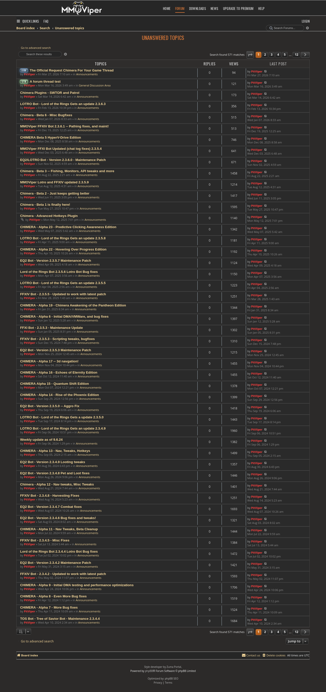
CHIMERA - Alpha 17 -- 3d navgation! (49, 361)
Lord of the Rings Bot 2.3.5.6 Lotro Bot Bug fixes (59, 272)
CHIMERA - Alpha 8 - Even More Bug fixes (53, 596)
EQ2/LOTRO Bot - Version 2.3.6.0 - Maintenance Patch (63, 160)
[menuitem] (46, 21)
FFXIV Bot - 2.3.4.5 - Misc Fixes (44, 540)
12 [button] (296, 54)
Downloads (197, 8)
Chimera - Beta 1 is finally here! (45, 205)
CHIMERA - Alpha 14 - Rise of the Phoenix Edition (59, 395)
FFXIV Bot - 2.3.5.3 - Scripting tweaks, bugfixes (57, 339)
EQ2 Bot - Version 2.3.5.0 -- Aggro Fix (49, 406)
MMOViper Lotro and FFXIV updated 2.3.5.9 (54, 182)
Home (167, 8)
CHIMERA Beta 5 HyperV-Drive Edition (50, 137)
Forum (180, 8)
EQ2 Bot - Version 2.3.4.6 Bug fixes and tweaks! (58, 518)
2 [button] (265, 54)
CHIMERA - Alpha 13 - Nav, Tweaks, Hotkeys (55, 451)
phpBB (149, 671)
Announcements (87, 74)
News (215, 8)
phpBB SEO (171, 678)
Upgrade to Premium (238, 8)
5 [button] (285, 54)
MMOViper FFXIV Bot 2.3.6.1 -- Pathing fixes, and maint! (64, 126)
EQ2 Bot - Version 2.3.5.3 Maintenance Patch (55, 350)
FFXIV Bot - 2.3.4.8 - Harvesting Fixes (49, 495)
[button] (250, 54)
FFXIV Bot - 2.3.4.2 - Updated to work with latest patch (63, 574)
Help (261, 8)
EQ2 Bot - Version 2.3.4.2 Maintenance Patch (55, 563)
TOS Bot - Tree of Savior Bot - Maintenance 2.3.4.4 (60, 619)
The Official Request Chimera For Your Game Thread (72, 70)
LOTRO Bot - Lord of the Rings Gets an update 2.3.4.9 (63, 428)
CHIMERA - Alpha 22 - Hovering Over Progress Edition (63, 249)
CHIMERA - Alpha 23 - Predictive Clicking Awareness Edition (68, 227)
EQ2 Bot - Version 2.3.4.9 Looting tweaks (52, 462)
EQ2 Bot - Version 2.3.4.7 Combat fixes (51, 507)
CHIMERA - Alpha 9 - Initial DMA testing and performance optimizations (76, 585)
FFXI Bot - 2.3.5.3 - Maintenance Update (51, 328)
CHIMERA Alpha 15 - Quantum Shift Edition (54, 384)
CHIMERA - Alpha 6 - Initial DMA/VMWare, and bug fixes (64, 316)
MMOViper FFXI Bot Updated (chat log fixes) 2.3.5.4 (61, 149)
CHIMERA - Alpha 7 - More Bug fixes (49, 607)
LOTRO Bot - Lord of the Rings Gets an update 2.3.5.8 (63, 238)
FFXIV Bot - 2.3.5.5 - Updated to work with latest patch (63, 294)
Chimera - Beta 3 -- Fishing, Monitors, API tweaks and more (67, 171)
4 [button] (278, 54)
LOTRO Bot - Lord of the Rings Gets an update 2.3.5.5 (63, 283)
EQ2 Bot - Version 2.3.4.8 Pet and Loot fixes (55, 473)
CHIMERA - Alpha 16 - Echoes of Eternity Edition (58, 372)
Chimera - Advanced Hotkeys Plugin (49, 216)
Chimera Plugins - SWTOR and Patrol (49, 93)
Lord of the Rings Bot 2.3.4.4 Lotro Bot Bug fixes (59, 551)
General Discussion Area (95, 85)
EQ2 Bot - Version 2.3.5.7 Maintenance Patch (55, 260)
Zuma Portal (174, 667)
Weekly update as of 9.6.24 (41, 439)
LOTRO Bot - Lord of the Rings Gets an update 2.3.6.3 (63, 104)
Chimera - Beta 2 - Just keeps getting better (54, 193)
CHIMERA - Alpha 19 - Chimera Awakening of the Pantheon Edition (73, 305)
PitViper (29, 74)
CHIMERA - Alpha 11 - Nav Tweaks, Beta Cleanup (59, 529)
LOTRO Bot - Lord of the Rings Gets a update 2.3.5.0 (62, 417)
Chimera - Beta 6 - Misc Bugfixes (46, 115)
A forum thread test (45, 81)
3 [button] (272, 54)
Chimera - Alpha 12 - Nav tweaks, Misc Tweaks (57, 484)
